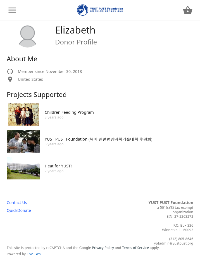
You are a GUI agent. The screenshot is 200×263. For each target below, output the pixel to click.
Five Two (34, 254)
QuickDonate (19, 210)
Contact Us (17, 202)
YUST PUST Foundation (171, 202)
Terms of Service (135, 247)
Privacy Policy (103, 247)
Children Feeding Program (69, 112)
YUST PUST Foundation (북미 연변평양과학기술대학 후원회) (98, 139)
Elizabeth (75, 29)
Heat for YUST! (58, 166)
